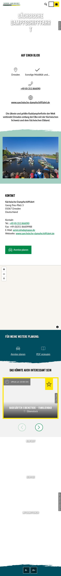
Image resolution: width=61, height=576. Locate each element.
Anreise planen (30, 483)
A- (26, 570)
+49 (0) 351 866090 (30, 88)
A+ (33, 570)
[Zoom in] (4, 269)
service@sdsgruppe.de (24, 230)
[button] (18, 250)
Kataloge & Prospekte (30, 501)
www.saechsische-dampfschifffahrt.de (30, 102)
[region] (30, 297)
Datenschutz (30, 532)
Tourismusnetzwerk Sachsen (30, 536)
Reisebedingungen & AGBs (30, 541)
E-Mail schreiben (30, 451)
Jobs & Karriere (30, 523)
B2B (30, 496)
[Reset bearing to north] (4, 278)
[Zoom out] (4, 274)
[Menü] (51, 4)
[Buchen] (56, 4)
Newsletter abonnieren (30, 487)
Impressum (30, 527)
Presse (30, 492)
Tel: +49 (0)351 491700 (30, 447)
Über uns (30, 518)
